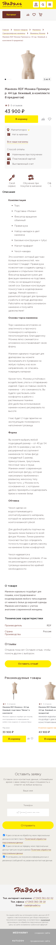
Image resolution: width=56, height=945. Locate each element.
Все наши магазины (17, 141)
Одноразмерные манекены (13, 33)
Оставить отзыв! (28, 663)
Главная (5, 30)
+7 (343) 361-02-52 (43, 898)
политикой (45, 920)
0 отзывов (16, 105)
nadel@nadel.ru (32, 905)
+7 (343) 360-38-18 (35, 901)
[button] (36, 4)
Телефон (28, 805)
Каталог (11, 14)
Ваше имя (28, 790)
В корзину (21, 119)
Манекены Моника (37, 33)
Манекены (36, 30)
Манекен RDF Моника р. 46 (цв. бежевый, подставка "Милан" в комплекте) (16, 710)
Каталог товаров (21, 30)
